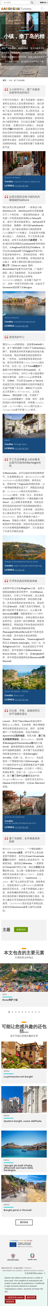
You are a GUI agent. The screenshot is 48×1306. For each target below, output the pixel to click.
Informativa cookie (12, 1271)
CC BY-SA (19, 570)
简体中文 (43, 2)
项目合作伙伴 (6, 1268)
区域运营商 (18, 1268)
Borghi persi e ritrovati (18, 1210)
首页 (4, 80)
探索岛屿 (24, 27)
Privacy (27, 1268)
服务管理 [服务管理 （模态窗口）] (31, 1297)
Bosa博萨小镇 (10, 1000)
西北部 (4, 994)
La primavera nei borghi (18, 1076)
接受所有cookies (14, 1297)
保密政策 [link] (10, 1301)
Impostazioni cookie (34, 1271)
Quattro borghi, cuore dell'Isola (22, 1121)
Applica (32, 3)
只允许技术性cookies (36, 1273)
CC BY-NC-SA (21, 185)
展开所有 (24, 1222)
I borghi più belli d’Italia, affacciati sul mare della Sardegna (18, 1168)
